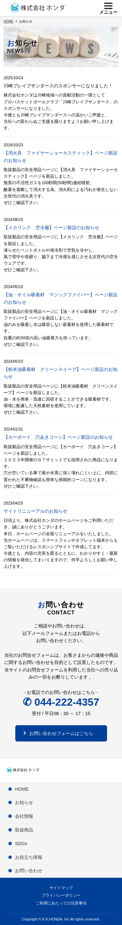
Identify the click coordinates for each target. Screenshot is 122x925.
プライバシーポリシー (61, 895)
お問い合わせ (28, 870)
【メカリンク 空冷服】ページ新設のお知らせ (51, 227)
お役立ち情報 (28, 857)
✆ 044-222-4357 (61, 702)
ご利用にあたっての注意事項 (61, 903)
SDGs (21, 843)
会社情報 (24, 816)
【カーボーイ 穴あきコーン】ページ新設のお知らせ (58, 437)
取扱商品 (24, 829)
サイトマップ (61, 888)
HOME (22, 789)
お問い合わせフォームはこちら (61, 733)
